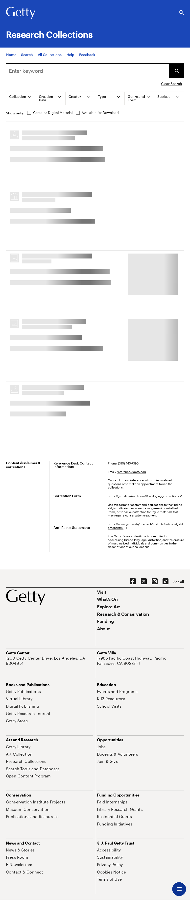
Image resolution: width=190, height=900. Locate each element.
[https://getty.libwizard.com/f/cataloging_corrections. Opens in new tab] (145, 496)
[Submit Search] (176, 70)
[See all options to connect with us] (178, 582)
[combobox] (87, 70)
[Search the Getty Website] (181, 12)
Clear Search (171, 83)
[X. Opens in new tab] (144, 581)
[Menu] (179, 889)
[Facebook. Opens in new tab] (133, 581)
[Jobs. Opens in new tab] (101, 746)
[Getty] (21, 13)
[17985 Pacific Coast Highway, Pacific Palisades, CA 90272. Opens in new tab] (140, 660)
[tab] (21, 98)
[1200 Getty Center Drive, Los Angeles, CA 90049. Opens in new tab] (49, 660)
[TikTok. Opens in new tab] (165, 581)
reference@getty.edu (131, 471)
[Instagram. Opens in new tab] (155, 581)
